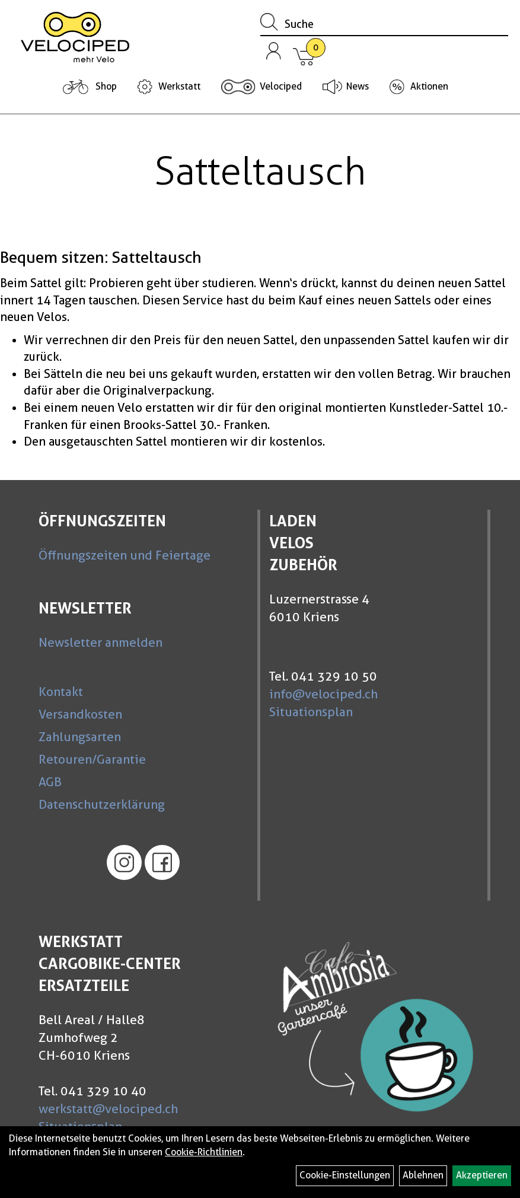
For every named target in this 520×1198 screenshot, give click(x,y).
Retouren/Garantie (92, 759)
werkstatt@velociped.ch (108, 1108)
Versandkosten (80, 714)
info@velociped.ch (323, 694)
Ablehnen (423, 1175)
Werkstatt (179, 86)
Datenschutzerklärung (102, 804)
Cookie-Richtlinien (204, 1152)
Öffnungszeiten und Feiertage (124, 555)
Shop (106, 86)
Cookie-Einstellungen (344, 1175)
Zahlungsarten (80, 736)
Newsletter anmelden (100, 642)
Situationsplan (311, 711)
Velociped (281, 86)
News (357, 86)
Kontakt (61, 691)
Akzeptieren (482, 1175)
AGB (50, 781)
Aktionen (429, 86)
